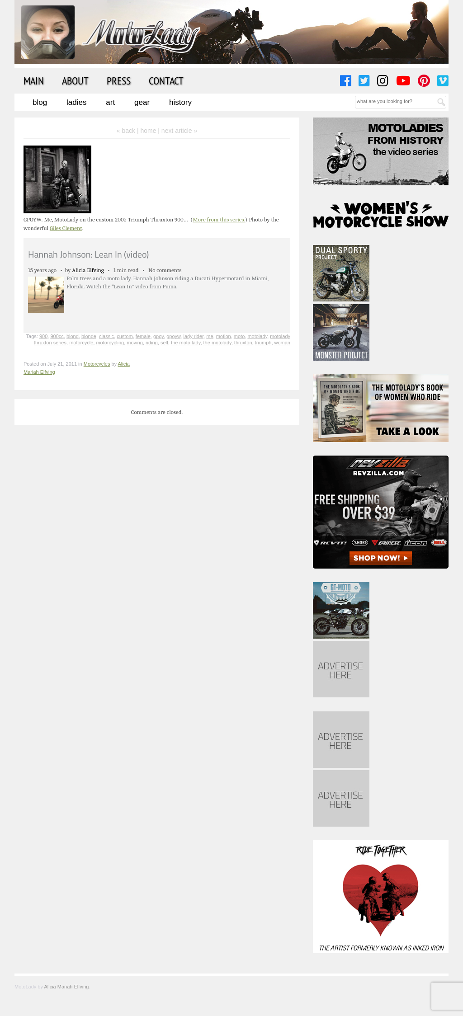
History (180, 102)
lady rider (193, 336)
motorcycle (81, 342)
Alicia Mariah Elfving (66, 986)
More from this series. (219, 219)
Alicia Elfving (88, 270)
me (209, 336)
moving (134, 342)
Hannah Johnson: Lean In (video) (88, 254)
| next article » (177, 130)
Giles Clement (66, 228)
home (148, 130)
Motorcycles (97, 364)
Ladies (76, 102)
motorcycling (110, 342)
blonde (88, 336)
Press (119, 80)
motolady (257, 336)
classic (106, 336)
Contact (166, 80)
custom (124, 336)
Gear (142, 102)
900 (43, 336)
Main (34, 80)
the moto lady (185, 342)
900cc (56, 336)
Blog (40, 102)
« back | (129, 130)
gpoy (158, 336)
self (164, 342)
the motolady (217, 342)
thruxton (243, 342)
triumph (263, 342)
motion (223, 336)
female (143, 336)
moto (239, 336)
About (75, 80)
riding (152, 342)
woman (282, 342)
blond (72, 336)
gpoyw (173, 336)
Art (110, 102)
